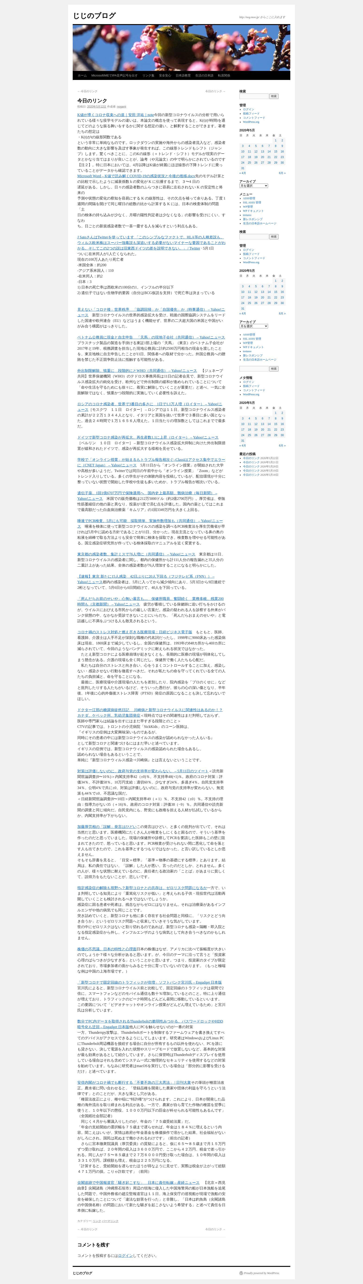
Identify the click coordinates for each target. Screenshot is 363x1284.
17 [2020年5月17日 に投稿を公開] (242, 157)
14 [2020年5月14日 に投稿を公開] (269, 151)
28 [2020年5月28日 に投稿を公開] (269, 162)
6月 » (282, 173)
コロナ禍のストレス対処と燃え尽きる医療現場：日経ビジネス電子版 (134, 632)
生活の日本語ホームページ (259, 223)
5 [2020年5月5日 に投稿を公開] (256, 146)
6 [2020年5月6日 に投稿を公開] (262, 146)
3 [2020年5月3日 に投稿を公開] (243, 146)
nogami (121, 106)
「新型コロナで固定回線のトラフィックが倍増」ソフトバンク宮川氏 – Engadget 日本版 (149, 982)
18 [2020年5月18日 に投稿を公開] (249, 157)
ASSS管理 (249, 198)
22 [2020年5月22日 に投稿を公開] (275, 157)
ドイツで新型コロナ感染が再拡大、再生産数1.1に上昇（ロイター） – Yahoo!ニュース (148, 437)
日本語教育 (183, 75)
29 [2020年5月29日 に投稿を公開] (275, 162)
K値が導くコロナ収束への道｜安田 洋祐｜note (115, 115)
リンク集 (148, 75)
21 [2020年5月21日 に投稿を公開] (269, 157)
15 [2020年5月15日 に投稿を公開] (275, 151)
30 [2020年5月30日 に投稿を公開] (282, 162)
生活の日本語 (204, 75)
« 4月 (242, 173)
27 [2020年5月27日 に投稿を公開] (262, 162)
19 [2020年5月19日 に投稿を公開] (255, 157)
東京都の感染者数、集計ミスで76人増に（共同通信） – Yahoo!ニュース (136, 554)
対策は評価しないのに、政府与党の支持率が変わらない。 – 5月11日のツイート (143, 771)
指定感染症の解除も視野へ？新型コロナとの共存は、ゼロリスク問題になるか (142, 888)
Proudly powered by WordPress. (262, 1273)
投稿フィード (251, 113)
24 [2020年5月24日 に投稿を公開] (242, 162)
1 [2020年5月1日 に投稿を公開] (275, 140)
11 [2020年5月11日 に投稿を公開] (249, 151)
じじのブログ (94, 15)
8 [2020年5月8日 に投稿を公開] (275, 146)
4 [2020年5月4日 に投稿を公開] (249, 146)
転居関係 (224, 75)
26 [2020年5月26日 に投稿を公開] (255, 162)
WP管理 (248, 206)
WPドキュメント (253, 210)
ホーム (82, 75)
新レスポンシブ (253, 219)
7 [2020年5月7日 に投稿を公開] (269, 146)
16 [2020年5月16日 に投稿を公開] (282, 151)
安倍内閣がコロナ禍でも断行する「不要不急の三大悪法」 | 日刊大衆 (134, 1082)
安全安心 (165, 75)
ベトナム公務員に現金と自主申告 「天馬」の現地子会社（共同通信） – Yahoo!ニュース (151, 337)
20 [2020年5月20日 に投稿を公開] (262, 157)
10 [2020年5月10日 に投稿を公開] (242, 151)
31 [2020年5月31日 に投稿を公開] (242, 168)
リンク (97, 1221)
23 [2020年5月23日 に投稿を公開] (282, 157)
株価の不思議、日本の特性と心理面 (107, 949)
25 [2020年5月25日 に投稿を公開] (249, 162)
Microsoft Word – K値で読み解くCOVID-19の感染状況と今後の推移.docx (136, 176)
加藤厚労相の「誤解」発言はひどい (107, 827)
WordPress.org (251, 122)
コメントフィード (254, 117)
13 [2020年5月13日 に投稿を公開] (262, 151)
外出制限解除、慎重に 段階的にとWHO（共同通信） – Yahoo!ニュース (137, 371)
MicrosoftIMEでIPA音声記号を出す (114, 75)
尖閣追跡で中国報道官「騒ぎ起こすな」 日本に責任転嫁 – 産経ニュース (138, 1183)
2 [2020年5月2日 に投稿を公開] (282, 140)
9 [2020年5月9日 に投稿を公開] (282, 146)
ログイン (125, 1256)
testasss (247, 215)
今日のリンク (87, 91)
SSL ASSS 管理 (252, 202)
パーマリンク (110, 1221)
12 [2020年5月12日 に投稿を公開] (255, 151)
